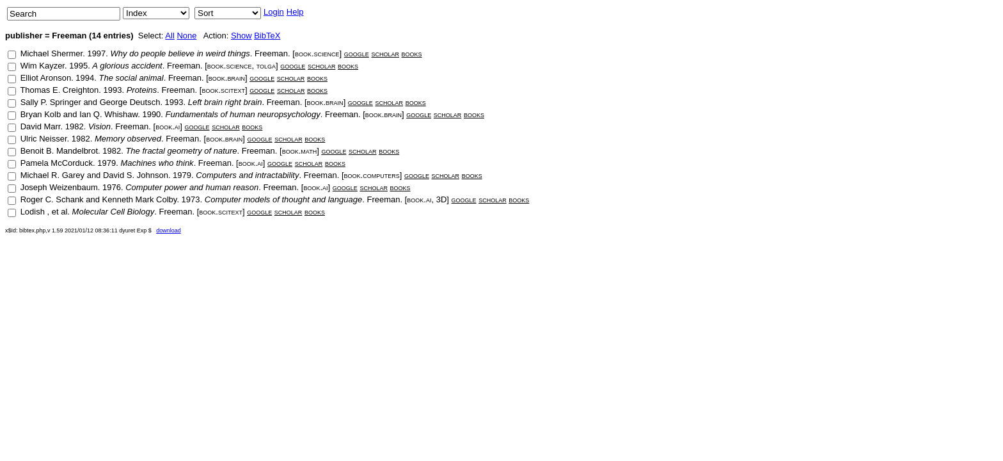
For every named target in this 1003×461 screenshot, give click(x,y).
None (186, 35)
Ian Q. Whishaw (108, 114)
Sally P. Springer (50, 102)
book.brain (227, 78)
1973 (191, 199)
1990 (151, 114)
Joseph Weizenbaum (59, 187)
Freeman (271, 53)
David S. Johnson (135, 175)
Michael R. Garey (52, 175)
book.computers (372, 175)
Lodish (33, 211)
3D (441, 199)
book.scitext (223, 90)
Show (241, 35)
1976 (111, 187)
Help (295, 12)
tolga (266, 65)
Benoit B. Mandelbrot (59, 151)
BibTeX (267, 35)
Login (274, 12)
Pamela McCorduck (56, 163)
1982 (74, 126)
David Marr (40, 126)
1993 (112, 90)
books (412, 53)
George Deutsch (130, 102)
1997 (96, 53)
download (168, 230)
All (169, 35)
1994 (84, 78)
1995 (78, 65)
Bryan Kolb (40, 114)
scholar (385, 53)
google (356, 53)
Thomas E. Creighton (59, 90)
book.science (317, 53)
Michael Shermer (51, 53)
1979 (106, 163)
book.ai (167, 126)
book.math (299, 151)
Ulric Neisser (43, 138)
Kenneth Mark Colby (139, 199)
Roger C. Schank (52, 199)
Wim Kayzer (42, 65)
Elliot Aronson (46, 78)
